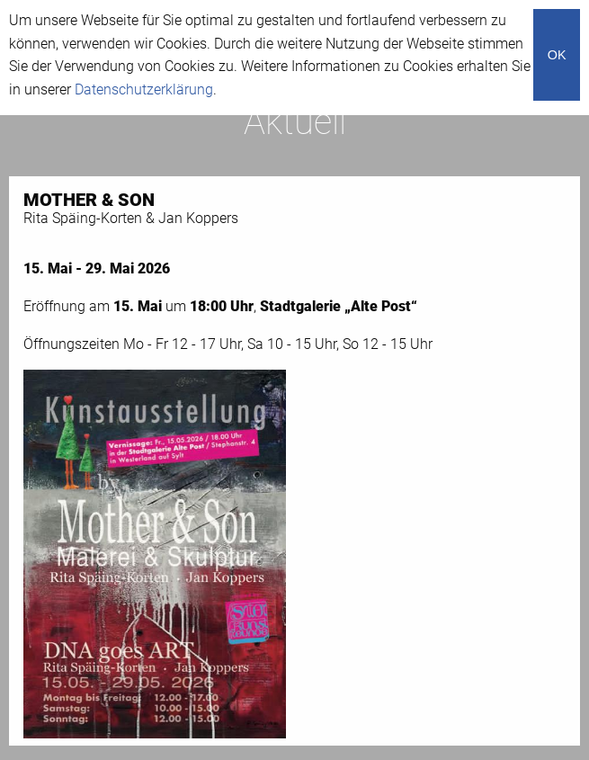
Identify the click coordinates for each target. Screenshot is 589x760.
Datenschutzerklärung (144, 89)
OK (557, 55)
